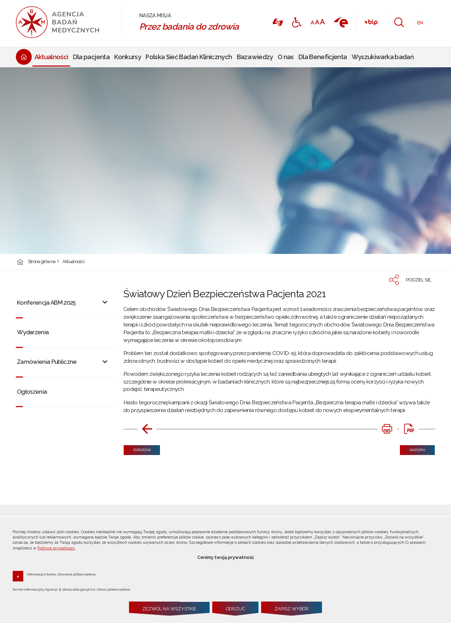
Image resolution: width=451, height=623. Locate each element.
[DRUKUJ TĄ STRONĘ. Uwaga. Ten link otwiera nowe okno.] (386, 428)
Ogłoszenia (32, 391)
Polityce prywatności (56, 548)
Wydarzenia (33, 332)
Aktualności (73, 262)
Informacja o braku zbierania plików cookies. (61, 574)
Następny (412, 448)
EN (418, 20)
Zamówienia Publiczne (47, 361)
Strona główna (42, 262)
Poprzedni (137, 448)
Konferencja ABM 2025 (46, 302)
